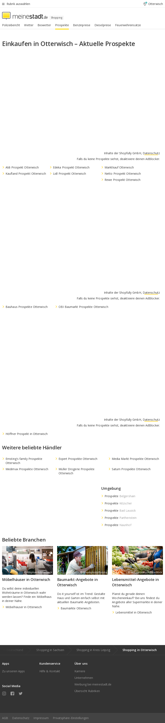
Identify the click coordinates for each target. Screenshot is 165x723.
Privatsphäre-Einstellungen (71, 718)
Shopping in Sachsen (50, 650)
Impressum (41, 718)
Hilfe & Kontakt (49, 671)
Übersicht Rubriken (87, 691)
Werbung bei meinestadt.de (93, 684)
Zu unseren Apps (13, 671)
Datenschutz (20, 718)
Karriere (79, 671)
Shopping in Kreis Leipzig (93, 650)
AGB (5, 718)
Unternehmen (83, 678)
